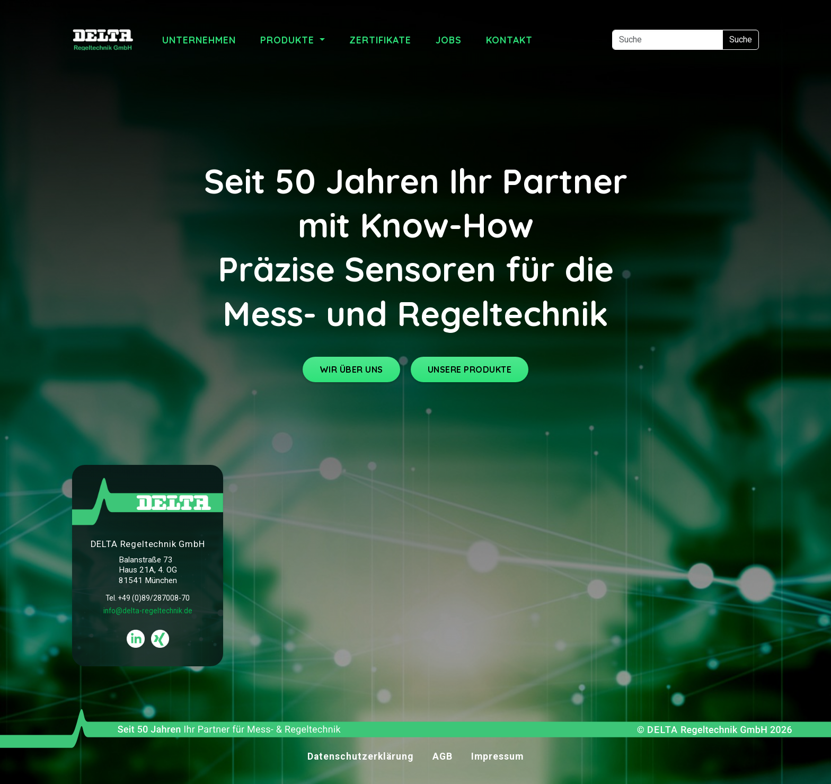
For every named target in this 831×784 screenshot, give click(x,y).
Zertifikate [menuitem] (380, 40)
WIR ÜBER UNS (351, 369)
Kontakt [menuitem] (509, 40)
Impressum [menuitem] (497, 756)
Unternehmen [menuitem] (199, 40)
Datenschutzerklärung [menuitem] (360, 756)
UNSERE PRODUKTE (470, 369)
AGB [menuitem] (442, 756)
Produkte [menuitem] (288, 40)
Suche (740, 39)
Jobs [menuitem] (449, 40)
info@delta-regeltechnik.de (147, 610)
